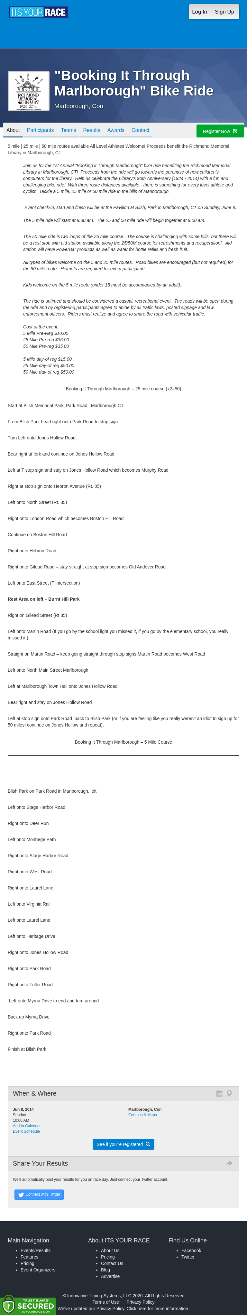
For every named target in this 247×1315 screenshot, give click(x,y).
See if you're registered (123, 1144)
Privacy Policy (140, 1302)
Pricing (27, 1263)
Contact (140, 131)
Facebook (191, 1250)
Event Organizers (38, 1269)
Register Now (220, 131)
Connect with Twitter (39, 1194)
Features (29, 1257)
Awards (115, 131)
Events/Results (35, 1250)
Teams (68, 131)
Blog (105, 1269)
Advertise (110, 1276)
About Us (110, 1250)
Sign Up (224, 12)
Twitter (188, 1257)
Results (91, 131)
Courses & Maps (142, 1115)
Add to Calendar (27, 1126)
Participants (40, 131)
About (13, 131)
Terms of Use (106, 1302)
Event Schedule (26, 1131)
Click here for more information (157, 1308)
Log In (199, 12)
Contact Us (112, 1263)
